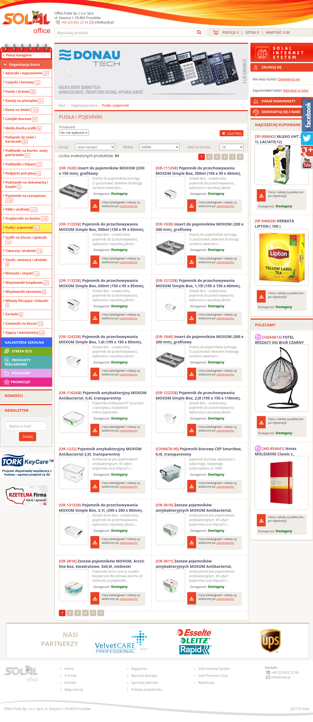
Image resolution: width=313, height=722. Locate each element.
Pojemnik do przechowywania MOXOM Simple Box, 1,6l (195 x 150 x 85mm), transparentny (100, 339)
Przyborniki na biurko (26, 218)
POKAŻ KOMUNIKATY (286, 100)
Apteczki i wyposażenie (27, 73)
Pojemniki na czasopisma (25, 198)
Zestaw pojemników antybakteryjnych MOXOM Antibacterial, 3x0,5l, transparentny (194, 563)
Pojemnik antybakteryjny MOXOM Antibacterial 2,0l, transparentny (100, 451)
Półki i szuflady (21, 209)
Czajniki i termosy (22, 82)
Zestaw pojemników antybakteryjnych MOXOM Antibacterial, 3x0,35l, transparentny (194, 507)
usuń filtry (231, 133)
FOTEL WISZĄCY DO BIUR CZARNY (279, 339)
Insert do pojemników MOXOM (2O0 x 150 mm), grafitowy (101, 170)
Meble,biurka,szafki (23, 128)
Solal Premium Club (213, 675)
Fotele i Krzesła (20, 91)
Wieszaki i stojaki (22, 273)
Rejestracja (206, 682)
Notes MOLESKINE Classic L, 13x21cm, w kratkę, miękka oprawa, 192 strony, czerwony (280, 450)
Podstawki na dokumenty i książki (26, 184)
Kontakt (70, 682)
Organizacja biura (24, 64)
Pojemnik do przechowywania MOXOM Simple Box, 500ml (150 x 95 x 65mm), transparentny (101, 227)
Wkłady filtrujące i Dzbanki (26, 303)
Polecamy (16, 373)
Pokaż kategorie (19, 55)
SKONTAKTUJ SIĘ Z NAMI (281, 112)
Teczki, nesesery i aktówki (26, 262)
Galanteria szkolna (24, 342)
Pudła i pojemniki (22, 227)
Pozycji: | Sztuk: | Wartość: (256, 32)
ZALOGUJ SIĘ (271, 67)
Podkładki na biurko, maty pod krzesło (26, 152)
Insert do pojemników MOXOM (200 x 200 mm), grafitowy (200, 227)
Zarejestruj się (289, 79)
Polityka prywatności (146, 689)
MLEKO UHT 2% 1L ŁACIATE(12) (280, 139)
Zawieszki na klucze (24, 323)
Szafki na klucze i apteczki (26, 239)
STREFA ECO (17, 351)
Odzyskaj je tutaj (295, 90)
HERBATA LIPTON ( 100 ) (274, 223)
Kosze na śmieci (22, 109)
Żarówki (14, 314)
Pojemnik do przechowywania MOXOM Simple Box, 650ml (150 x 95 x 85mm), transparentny (101, 283)
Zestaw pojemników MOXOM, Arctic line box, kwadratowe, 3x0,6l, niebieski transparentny (101, 563)
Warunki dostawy (144, 675)
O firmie (70, 675)
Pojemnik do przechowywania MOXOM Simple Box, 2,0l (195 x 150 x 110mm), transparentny (198, 395)
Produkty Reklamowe (16, 361)
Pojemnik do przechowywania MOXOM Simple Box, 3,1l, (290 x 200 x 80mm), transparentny (101, 507)
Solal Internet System (214, 668)
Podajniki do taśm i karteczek (20, 139)
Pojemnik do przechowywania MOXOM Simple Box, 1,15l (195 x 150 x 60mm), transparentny (198, 283)
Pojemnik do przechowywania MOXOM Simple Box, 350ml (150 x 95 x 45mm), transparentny (198, 170)
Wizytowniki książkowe (27, 282)
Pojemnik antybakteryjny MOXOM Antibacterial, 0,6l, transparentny (103, 395)
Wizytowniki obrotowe (25, 291)
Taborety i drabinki (23, 251)
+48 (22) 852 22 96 (74, 22)
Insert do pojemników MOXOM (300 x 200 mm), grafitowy (200, 339)
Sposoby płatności (144, 682)
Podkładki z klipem (23, 164)
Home (69, 668)
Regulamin (139, 668)
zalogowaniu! (129, 206)
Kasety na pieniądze (24, 100)
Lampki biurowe (21, 119)
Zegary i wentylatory (25, 332)
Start (62, 105)
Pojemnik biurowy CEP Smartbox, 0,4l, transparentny (199, 451)
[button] (69, 71)
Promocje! (16, 381)
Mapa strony (73, 689)
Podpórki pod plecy (23, 173)
